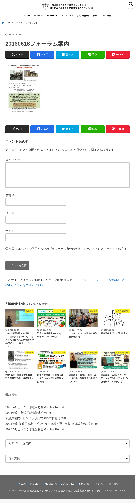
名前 (10, 199)
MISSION (38, 15)
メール (11, 217)
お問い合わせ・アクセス (88, 15)
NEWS (27, 15)
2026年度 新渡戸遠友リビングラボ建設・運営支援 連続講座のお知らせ (51, 427)
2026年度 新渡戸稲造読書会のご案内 (30, 417)
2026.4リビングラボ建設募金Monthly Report (34, 411)
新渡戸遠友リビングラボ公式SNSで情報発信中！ (37, 422)
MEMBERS (52, 15)
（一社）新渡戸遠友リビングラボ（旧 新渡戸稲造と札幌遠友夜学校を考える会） (60, 494)
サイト (9, 235)
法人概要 (107, 15)
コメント (13, 159)
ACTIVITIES (67, 15)
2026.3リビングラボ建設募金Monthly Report (34, 433)
